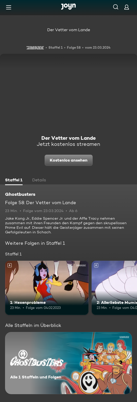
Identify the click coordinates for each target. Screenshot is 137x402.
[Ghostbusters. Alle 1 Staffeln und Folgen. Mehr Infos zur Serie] (68, 363)
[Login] (126, 7)
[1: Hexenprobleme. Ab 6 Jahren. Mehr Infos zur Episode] (47, 288)
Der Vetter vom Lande (68, 29)
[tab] (14, 180)
